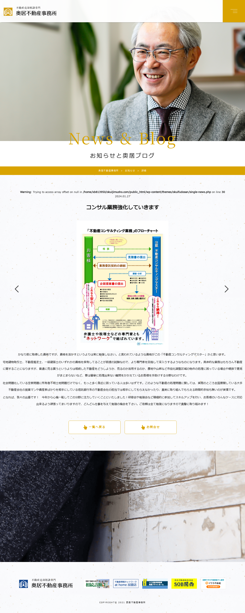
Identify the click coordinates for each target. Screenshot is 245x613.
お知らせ (127, 170)
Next (225, 285)
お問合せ (153, 427)
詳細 (141, 170)
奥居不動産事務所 (108, 170)
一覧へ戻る (97, 427)
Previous (15, 285)
